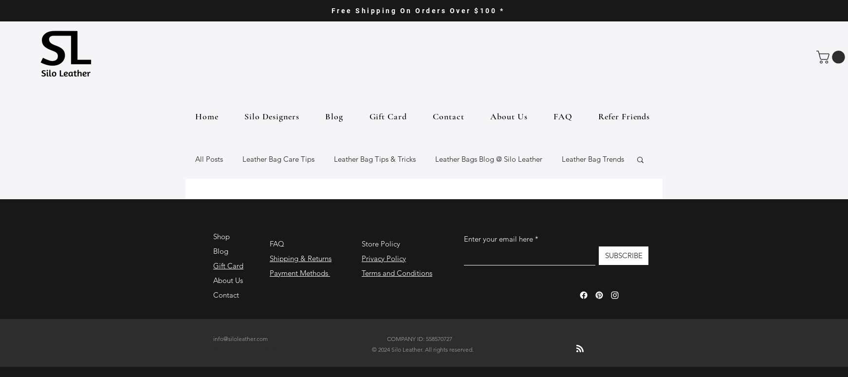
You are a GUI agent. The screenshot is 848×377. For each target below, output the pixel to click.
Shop (221, 236)
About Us (228, 280)
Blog (220, 251)
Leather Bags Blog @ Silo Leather (488, 159)
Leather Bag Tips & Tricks (375, 159)
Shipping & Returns (301, 258)
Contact (226, 295)
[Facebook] (584, 295)
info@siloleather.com (240, 338)
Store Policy (381, 243)
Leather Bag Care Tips (278, 159)
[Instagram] (615, 295)
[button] (832, 57)
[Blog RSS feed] (580, 349)
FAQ (277, 243)
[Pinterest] (599, 295)
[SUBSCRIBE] (623, 255)
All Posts (209, 159)
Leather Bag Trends (593, 159)
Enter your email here (498, 239)
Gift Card (228, 265)
